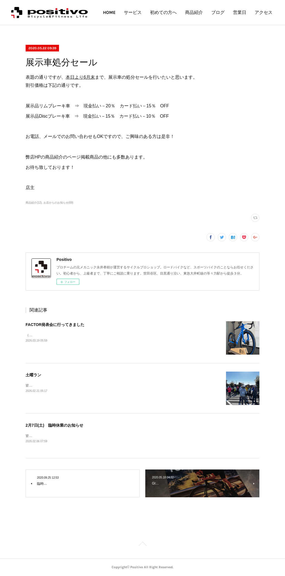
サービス (156, 12)
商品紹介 (218, 12)
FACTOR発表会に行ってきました (55, 324)
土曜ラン (33, 375)
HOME (133, 12)
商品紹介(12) (34, 202)
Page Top (142, 545)
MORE (263, 12)
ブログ (241, 12)
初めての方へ (187, 12)
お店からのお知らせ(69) (58, 202)
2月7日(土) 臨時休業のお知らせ (54, 425)
